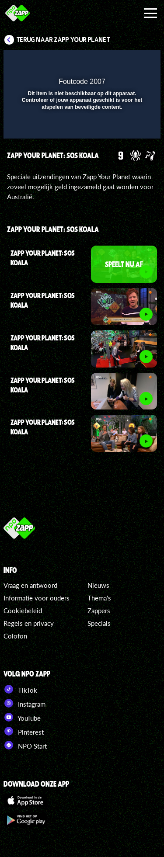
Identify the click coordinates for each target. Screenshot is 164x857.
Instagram (24, 703)
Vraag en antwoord (30, 585)
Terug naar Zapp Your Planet (63, 40)
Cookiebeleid (22, 610)
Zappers (98, 610)
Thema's (99, 598)
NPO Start (25, 745)
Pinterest (23, 731)
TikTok (20, 689)
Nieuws (98, 585)
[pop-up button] (113, 62)
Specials (99, 623)
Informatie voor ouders (36, 598)
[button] (131, 62)
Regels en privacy (28, 623)
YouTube (22, 717)
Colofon (15, 636)
